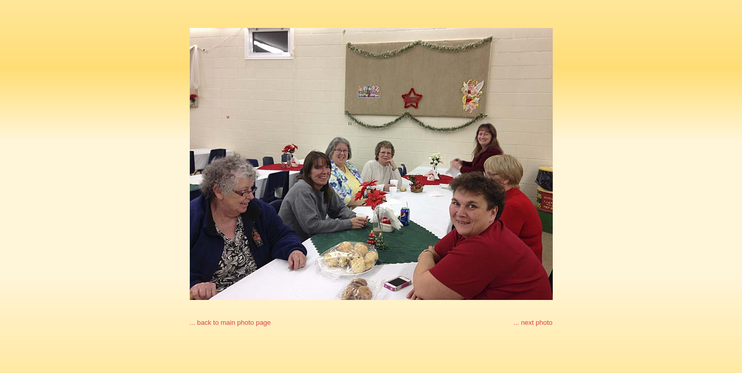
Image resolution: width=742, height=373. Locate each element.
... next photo (532, 322)
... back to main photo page (230, 322)
